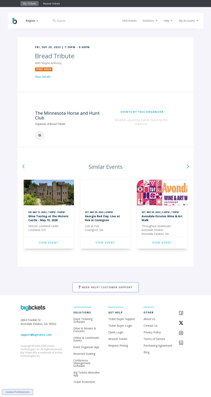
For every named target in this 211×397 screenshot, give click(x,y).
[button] (35, 20)
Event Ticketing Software (82, 320)
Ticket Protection (84, 382)
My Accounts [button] (186, 20)
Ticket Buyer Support (121, 319)
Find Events (126, 20)
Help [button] (165, 20)
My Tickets (29, 3)
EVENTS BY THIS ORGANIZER (142, 112)
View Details (42, 77)
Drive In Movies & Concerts (84, 329)
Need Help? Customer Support (106, 287)
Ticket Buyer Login (120, 325)
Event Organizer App (86, 347)
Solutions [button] (147, 20)
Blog (146, 352)
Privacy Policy (152, 332)
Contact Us (151, 325)
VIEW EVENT (49, 242)
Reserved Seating (84, 354)
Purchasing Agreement (158, 345)
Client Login (115, 332)
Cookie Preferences (17, 392)
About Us (149, 319)
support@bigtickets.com (36, 334)
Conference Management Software (81, 363)
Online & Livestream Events (86, 339)
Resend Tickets (51, 3)
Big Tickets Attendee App (86, 374)
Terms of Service (154, 339)
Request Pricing (118, 345)
